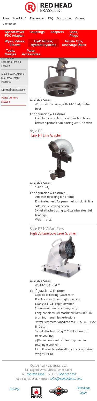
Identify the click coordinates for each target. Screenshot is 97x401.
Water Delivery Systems (9, 99)
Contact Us (9, 24)
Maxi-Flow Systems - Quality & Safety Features (13, 78)
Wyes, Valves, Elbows (15, 43)
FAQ (50, 18)
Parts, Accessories (31, 52)
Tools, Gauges (10, 52)
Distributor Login (83, 390)
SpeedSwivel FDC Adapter (14, 33)
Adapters (57, 33)
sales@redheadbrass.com (66, 378)
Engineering (37, 18)
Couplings (37, 33)
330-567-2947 (29, 379)
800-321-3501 (67, 374)
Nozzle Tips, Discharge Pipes (74, 43)
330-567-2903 (35, 374)
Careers (79, 18)
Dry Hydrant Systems (13, 90)
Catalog (14, 389)
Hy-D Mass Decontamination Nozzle (11, 61)
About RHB (19, 18)
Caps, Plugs (74, 33)
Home (5, 18)
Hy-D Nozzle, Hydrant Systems (43, 43)
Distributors (64, 18)
